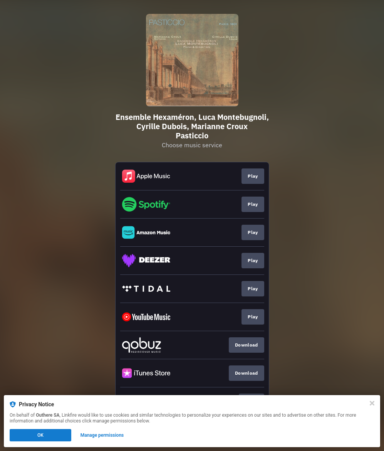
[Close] (372, 403)
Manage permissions (102, 435)
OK (40, 435)
